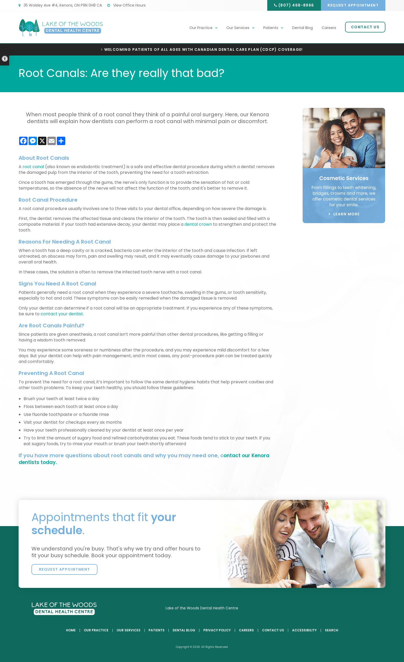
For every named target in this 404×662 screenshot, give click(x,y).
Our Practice (200, 28)
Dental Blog (302, 28)
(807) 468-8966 (294, 5)
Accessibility (304, 630)
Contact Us (365, 27)
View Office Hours (126, 5)
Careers (329, 28)
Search (331, 630)
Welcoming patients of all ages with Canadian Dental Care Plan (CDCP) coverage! (203, 49)
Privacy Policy (217, 630)
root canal (33, 167)
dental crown (198, 224)
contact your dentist (62, 314)
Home (71, 630)
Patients (270, 28)
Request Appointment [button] (352, 5)
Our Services (237, 28)
